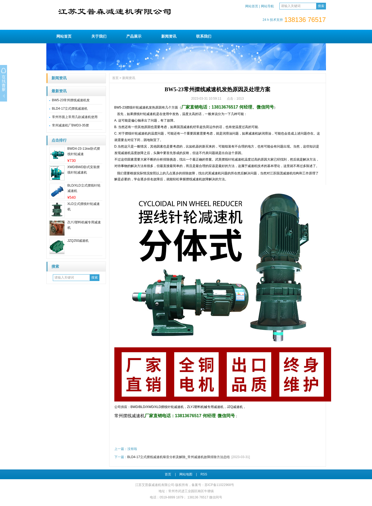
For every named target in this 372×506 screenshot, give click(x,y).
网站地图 (185, 474)
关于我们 (98, 36)
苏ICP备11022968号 (219, 485)
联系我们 (203, 36)
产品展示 (133, 36)
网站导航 (267, 6)
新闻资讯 (168, 36)
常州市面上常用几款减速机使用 (75, 117)
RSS (203, 474)
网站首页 (251, 6)
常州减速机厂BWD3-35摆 (70, 125)
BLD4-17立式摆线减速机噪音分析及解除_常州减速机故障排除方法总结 (178, 457)
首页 (115, 78)
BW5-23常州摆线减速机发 (71, 100)
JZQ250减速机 (78, 241)
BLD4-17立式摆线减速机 (70, 108)
